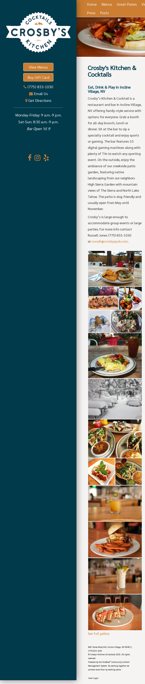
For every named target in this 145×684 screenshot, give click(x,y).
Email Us (40, 93)
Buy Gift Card (38, 77)
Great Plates (127, 4)
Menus (106, 4)
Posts (104, 12)
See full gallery (99, 633)
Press (91, 12)
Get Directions (39, 100)
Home (92, 4)
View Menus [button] (38, 67)
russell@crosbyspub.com (110, 241)
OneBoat (106, 662)
